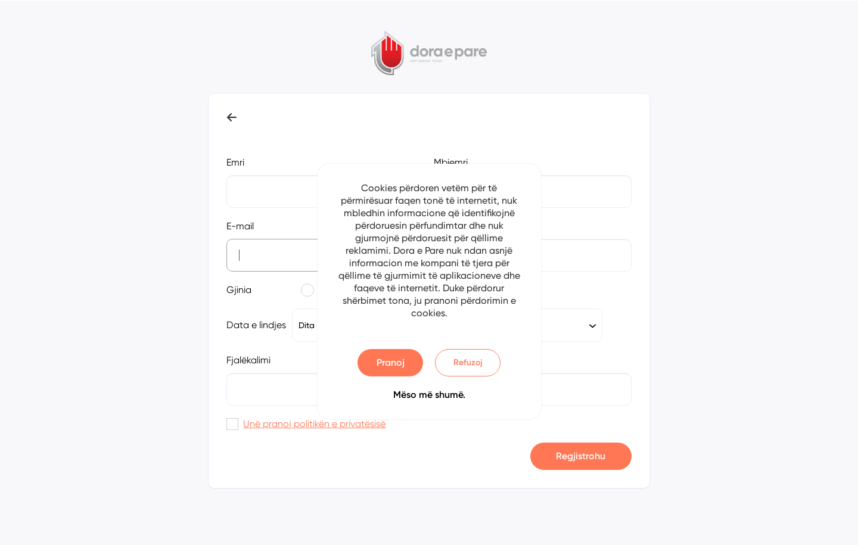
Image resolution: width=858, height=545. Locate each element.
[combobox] (552, 325)
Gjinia (238, 289)
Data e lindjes (256, 325)
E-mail (240, 226)
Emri (235, 162)
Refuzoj (468, 362)
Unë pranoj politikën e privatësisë (314, 423)
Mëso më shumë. (429, 394)
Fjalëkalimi (248, 360)
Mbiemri (451, 162)
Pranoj (391, 362)
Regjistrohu (580, 456)
